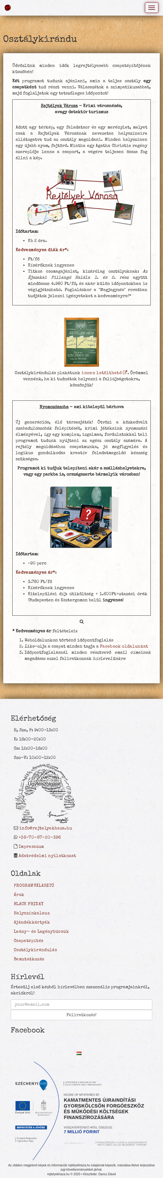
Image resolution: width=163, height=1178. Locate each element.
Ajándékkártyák (32, 922)
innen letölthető (104, 373)
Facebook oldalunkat (124, 646)
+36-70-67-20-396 (40, 837)
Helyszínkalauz (32, 913)
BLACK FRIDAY (29, 904)
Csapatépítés (28, 940)
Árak (19, 894)
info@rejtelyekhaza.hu (45, 828)
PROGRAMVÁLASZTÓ (34, 885)
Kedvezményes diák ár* (41, 250)
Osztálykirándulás (35, 950)
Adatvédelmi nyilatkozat (47, 856)
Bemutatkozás (29, 959)
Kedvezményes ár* (35, 572)
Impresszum (31, 846)
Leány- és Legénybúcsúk (41, 931)
